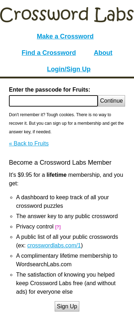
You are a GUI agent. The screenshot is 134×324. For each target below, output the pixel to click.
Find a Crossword (49, 52)
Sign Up (67, 306)
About (103, 52)
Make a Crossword (65, 36)
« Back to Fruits (29, 143)
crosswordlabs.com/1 (54, 245)
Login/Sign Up (69, 69)
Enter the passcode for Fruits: (49, 90)
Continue (111, 101)
